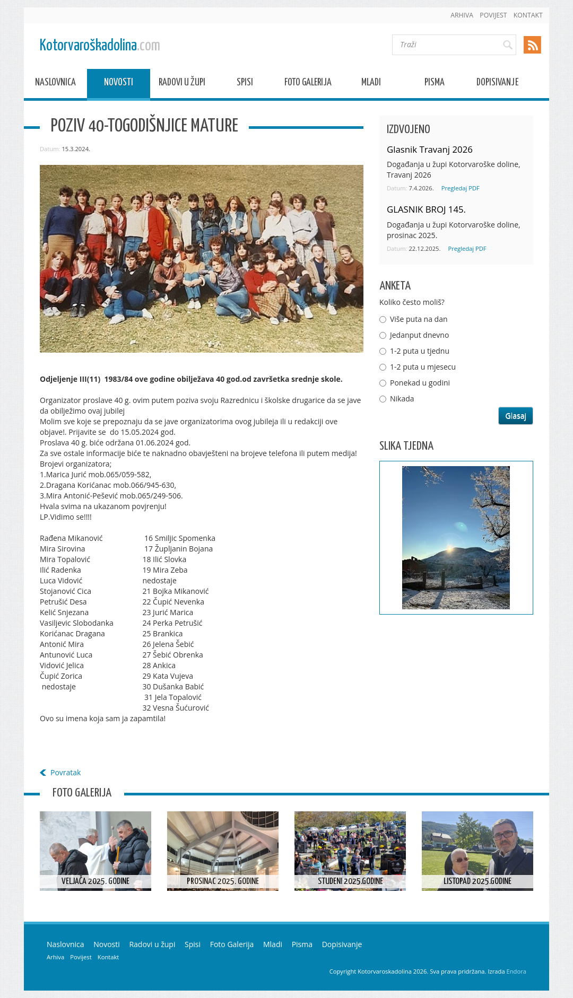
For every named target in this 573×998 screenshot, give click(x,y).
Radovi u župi (182, 84)
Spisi (245, 84)
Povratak (65, 772)
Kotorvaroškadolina (100, 46)
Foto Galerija (308, 84)
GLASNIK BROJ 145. (426, 209)
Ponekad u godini (420, 383)
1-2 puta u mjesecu (423, 367)
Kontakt (528, 15)
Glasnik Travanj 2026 (430, 149)
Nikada (402, 398)
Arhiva (461, 15)
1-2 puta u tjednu (419, 351)
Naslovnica (55, 84)
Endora (516, 971)
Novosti (118, 84)
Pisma (434, 84)
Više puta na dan (419, 319)
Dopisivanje (497, 84)
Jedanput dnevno (419, 335)
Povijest (493, 15)
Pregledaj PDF (460, 188)
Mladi (371, 84)
